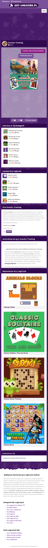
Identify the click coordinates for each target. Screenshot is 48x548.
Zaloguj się (6, 1)
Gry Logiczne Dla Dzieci (14, 520)
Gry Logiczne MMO (13, 516)
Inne (10, 45)
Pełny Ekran (30, 120)
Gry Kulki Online (12, 507)
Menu (44, 11)
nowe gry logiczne (10, 263)
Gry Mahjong (11, 512)
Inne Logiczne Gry (12, 518)
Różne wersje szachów (14, 535)
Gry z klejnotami (12, 539)
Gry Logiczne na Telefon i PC (16, 505)
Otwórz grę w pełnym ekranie (33, 51)
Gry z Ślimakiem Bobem (14, 533)
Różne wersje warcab (13, 537)
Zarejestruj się (16, 1)
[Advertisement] (24, 26)
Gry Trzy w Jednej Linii (14, 510)
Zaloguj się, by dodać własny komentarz (14, 458)
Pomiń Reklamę (26, 55)
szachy (9, 231)
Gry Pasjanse (11, 514)
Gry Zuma (10, 523)
